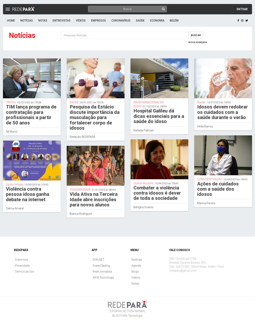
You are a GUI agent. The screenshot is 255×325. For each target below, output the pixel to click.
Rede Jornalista (102, 271)
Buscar (196, 35)
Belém (174, 20)
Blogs (135, 271)
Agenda (136, 265)
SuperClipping (101, 265)
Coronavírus (120, 20)
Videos (135, 277)
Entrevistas (62, 20)
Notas (42, 20)
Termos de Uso (24, 271)
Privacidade (22, 265)
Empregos (98, 20)
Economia (157, 20)
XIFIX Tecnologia (103, 277)
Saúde (140, 20)
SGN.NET (98, 259)
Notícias (26, 20)
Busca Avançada (197, 42)
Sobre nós (21, 259)
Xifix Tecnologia (132, 315)
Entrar (242, 9)
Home (11, 20)
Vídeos (81, 20)
